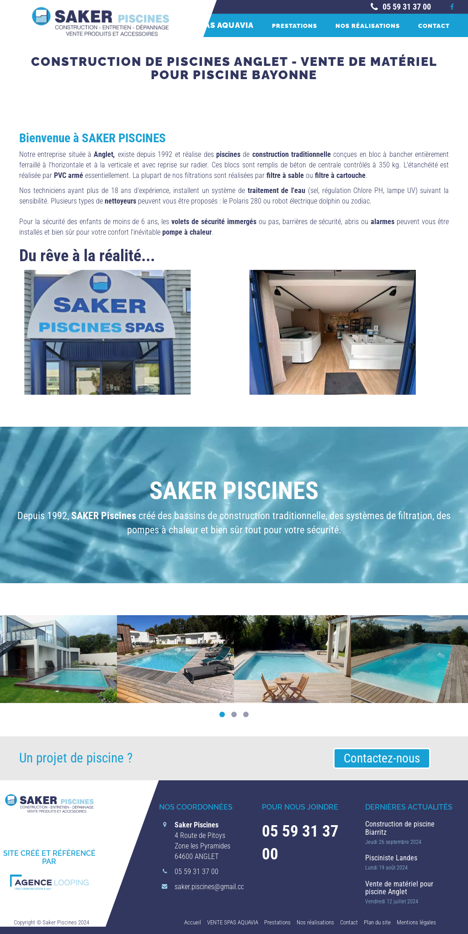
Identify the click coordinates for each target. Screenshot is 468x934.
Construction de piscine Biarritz (400, 828)
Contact (434, 25)
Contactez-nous (382, 758)
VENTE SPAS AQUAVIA (209, 25)
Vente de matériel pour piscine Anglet (399, 888)
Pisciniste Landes (391, 857)
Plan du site (377, 922)
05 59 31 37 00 (400, 6)
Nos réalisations (367, 25)
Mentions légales (416, 922)
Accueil (192, 922)
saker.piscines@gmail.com (212, 886)
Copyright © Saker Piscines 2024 (51, 922)
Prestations (294, 25)
